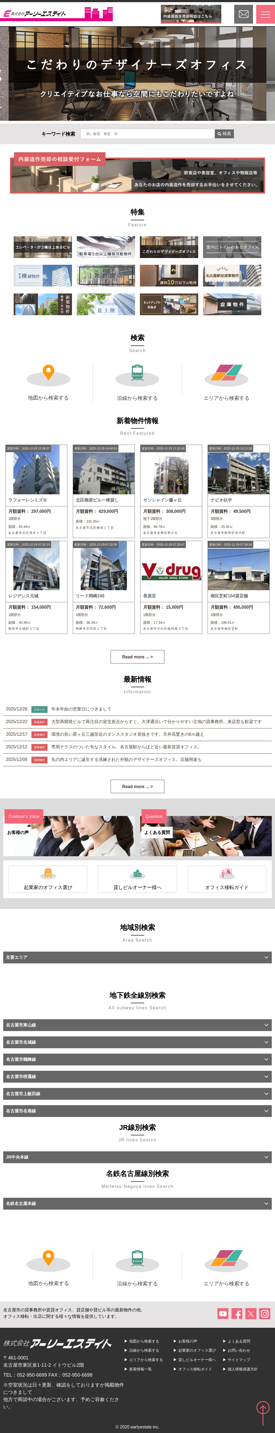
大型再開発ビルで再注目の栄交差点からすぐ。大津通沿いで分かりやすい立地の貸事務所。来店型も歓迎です (156, 721)
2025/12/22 (17, 721)
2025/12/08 (17, 759)
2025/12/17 (17, 734)
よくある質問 (239, 1341)
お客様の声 (187, 1341)
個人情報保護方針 (243, 1369)
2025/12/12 (17, 747)
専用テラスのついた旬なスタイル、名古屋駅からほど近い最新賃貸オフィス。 (126, 747)
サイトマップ (239, 1360)
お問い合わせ (239, 1350)
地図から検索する (144, 1341)
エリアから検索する (146, 1360)
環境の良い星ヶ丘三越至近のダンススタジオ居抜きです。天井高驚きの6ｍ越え (127, 734)
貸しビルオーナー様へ (197, 1360)
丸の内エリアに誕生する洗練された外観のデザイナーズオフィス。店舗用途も (126, 759)
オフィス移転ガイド (195, 1369)
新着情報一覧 (140, 1369)
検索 (224, 133)
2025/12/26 (17, 709)
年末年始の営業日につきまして (81, 709)
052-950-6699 (32, 1375)
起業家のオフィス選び (197, 1350)
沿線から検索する (144, 1350)
